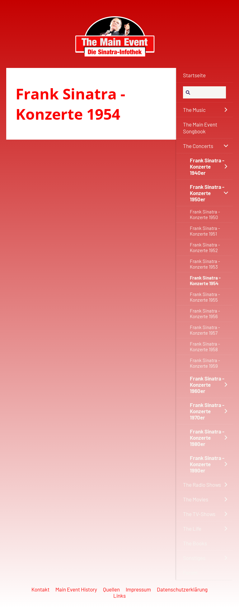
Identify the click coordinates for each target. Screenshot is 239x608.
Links (119, 595)
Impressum (138, 589)
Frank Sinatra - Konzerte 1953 (205, 264)
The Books (195, 543)
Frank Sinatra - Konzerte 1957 (205, 330)
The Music (194, 110)
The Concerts (198, 146)
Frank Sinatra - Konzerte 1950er (207, 193)
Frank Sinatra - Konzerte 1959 (205, 363)
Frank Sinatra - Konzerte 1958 (205, 346)
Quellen (111, 589)
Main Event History (76, 589)
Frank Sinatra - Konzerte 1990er (207, 464)
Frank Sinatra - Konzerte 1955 (205, 297)
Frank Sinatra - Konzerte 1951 (205, 231)
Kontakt (40, 589)
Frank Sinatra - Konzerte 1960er (207, 384)
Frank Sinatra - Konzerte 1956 (205, 313)
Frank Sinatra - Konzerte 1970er (207, 411)
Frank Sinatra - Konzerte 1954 (205, 280)
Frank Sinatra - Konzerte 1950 (205, 214)
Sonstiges (194, 558)
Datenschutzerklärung (182, 589)
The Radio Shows (202, 484)
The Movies (195, 499)
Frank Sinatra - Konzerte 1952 (205, 247)
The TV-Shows (199, 514)
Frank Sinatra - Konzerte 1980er (207, 437)
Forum (190, 572)
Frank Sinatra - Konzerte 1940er (207, 166)
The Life (192, 528)
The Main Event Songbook (200, 127)
